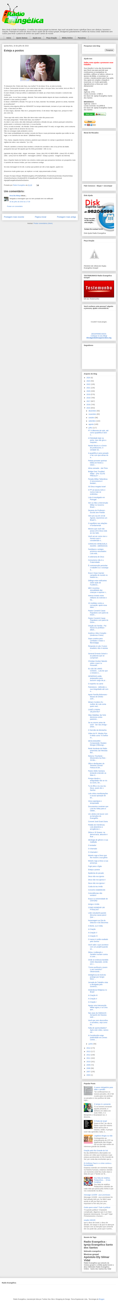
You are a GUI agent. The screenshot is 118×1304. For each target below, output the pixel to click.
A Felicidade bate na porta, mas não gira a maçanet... (97, 440)
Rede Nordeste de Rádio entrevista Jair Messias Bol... (97, 750)
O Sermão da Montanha (97, 730)
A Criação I (92, 1002)
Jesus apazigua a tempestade (95, 802)
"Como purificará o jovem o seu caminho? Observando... (97, 969)
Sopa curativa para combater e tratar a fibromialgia (96, 641)
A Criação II (92, 999)
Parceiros (82, 38)
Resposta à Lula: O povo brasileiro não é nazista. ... (98, 648)
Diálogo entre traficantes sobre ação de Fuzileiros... (97, 583)
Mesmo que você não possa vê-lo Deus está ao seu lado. (97, 531)
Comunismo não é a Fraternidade (95, 561)
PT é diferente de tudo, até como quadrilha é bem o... (98, 433)
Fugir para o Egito (95, 866)
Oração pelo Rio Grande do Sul (96, 1151)
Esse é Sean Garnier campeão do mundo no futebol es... (98, 575)
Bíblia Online (67, 38)
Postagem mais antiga (66, 217)
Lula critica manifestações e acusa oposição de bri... (98, 796)
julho (90, 428)
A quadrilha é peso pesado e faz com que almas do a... (98, 455)
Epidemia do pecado (96, 873)
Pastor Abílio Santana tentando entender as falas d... (97, 773)
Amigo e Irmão (93, 904)
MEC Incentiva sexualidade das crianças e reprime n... (97, 590)
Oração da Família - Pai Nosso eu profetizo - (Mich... (97, 628)
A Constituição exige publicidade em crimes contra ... (97, 1037)
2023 (89, 381)
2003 (89, 1075)
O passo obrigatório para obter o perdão (103, 1088)
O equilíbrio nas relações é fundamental (97, 524)
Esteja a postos (94, 870)
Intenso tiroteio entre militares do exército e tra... (97, 598)
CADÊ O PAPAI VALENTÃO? (94, 711)
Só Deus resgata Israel (97, 487)
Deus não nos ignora (96, 876)
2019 (89, 394)
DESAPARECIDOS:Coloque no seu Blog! (99, 335)
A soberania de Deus (96, 557)
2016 (89, 405)
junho (90, 1044)
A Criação (92, 929)
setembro (92, 421)
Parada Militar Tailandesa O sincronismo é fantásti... (97, 481)
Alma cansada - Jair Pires (98, 468)
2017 (89, 401)
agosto (91, 424)
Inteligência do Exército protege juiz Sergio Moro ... (97, 977)
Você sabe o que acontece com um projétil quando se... (98, 947)
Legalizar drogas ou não (103, 1136)
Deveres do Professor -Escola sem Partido (97, 511)
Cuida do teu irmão (95, 887)
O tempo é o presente (102, 1104)
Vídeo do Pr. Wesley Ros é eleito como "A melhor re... (98, 735)
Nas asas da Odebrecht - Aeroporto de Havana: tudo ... (97, 1015)
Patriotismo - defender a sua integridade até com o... (98, 689)
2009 (89, 1065)
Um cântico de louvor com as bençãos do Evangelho (98, 816)
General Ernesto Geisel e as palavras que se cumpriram (97, 656)
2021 (89, 388)
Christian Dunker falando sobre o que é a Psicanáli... (97, 663)
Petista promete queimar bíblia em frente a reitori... (97, 463)
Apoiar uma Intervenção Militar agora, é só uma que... (97, 1007)
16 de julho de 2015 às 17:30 (19, 202)
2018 (89, 398)
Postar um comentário (15, 206)
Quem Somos (21, 38)
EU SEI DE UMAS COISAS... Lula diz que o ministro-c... (98, 671)
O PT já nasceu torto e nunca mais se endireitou (96, 492)
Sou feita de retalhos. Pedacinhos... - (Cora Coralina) (102, 1180)
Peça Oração (51, 38)
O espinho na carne (95, 684)
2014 (89, 1048)
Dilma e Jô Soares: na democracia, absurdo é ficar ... (97, 834)
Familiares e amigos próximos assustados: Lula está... (97, 551)
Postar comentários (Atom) (43, 223)
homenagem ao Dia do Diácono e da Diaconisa (98, 921)
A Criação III (92, 995)
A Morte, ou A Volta (95, 926)
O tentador (92, 845)
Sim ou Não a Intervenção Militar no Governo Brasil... (98, 505)
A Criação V (92, 933)
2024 (89, 378)
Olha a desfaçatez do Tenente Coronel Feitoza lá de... (96, 766)
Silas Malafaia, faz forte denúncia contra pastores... (97, 717)
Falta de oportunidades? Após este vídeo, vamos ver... (98, 1030)
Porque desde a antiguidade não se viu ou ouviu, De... (97, 780)
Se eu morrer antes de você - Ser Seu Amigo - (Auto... (98, 725)
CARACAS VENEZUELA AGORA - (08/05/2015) (97, 545)
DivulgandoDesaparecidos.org (99, 338)
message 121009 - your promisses (97, 1195)
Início (9, 38)
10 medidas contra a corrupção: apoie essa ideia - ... (97, 605)
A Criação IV (93, 936)
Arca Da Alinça (15, 196)
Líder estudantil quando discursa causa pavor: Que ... (97, 915)
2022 (89, 384)
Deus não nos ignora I (96, 883)
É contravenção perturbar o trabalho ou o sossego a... (98, 568)
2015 (89, 408)
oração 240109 (89, 1220)
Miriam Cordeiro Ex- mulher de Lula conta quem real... (97, 704)
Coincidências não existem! (95, 894)
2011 (89, 1058)
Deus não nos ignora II (96, 880)
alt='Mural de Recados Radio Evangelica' (99, 157)
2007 (89, 1072)
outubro (91, 418)
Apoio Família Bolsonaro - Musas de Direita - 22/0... (98, 697)
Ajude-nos (37, 38)
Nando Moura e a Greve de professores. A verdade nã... (97, 448)
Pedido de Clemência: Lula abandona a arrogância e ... (96, 827)
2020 (89, 391)
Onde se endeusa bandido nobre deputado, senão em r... (98, 962)
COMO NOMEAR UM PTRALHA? (96, 909)
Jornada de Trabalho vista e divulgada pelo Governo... (98, 984)
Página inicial (40, 217)
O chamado (92, 849)
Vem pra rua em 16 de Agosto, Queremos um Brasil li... (97, 518)
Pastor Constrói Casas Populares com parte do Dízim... (98, 613)
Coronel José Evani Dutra (98, 821)
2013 (89, 1051)
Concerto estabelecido (96, 890)
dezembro (92, 411)
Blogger (101, 1299)
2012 (89, 1055)
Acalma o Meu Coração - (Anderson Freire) (97, 634)
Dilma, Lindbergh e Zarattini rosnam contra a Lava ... (98, 954)
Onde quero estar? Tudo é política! (97, 1207)
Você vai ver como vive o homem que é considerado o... (97, 538)
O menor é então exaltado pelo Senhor (98, 940)
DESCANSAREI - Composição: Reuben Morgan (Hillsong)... (97, 743)
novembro (92, 414)
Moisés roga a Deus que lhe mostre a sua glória (97, 856)
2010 (89, 1062)
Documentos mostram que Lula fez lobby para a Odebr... (98, 808)
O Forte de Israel (100, 1121)
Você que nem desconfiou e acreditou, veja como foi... (98, 1022)
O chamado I (93, 852)
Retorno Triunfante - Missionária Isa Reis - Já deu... (97, 758)
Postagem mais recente (14, 217)
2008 (89, 1068)
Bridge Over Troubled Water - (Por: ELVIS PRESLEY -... (96, 474)
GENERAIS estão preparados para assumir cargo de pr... (97, 678)
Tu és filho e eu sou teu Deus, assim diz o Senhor (97, 788)
